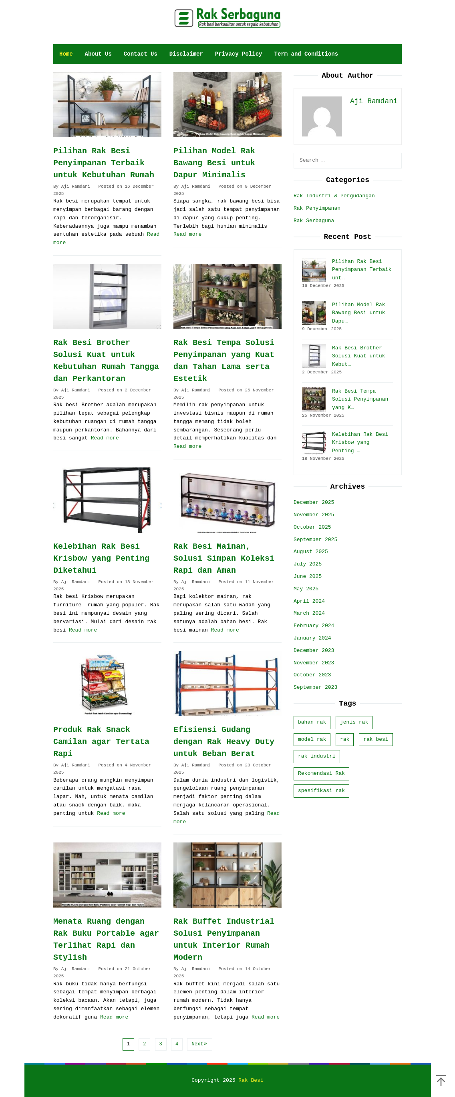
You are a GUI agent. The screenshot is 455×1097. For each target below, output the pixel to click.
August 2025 (311, 552)
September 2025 (315, 540)
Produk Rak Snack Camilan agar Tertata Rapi (101, 741)
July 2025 (308, 564)
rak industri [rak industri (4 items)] (317, 756)
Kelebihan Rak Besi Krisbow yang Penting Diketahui (101, 558)
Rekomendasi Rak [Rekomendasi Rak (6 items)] (321, 773)
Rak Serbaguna (314, 221)
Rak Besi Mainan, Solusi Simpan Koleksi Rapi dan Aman (223, 558)
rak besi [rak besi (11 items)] (375, 739)
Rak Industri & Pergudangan (334, 196)
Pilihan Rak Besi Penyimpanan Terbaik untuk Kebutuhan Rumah (103, 163)
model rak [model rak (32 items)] (312, 739)
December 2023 (314, 651)
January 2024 (312, 638)
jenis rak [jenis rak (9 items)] (354, 722)
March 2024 (309, 613)
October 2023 (312, 675)
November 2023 (314, 663)
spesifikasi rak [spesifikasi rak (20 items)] (321, 791)
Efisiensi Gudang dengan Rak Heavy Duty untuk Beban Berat (223, 741)
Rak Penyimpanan (317, 208)
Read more (187, 234)
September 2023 (315, 687)
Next (199, 1044)
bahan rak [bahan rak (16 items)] (312, 722)
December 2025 (314, 502)
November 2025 (314, 515)
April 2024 (309, 601)
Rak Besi (250, 1080)
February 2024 (314, 626)
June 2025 (308, 577)
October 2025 (312, 527)
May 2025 (306, 589)
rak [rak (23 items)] (344, 739)
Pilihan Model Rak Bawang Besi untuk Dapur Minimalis (214, 163)
